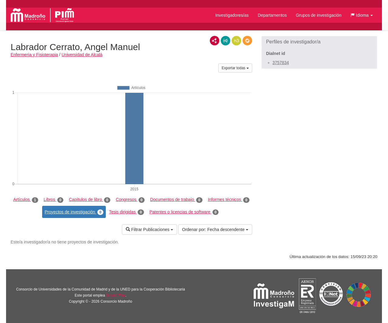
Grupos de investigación (318, 15)
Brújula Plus (115, 295)
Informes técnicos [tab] (228, 199)
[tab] (319, 42)
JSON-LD (225, 41)
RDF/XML (214, 41)
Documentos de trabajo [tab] (176, 199)
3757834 (281, 62)
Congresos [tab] (130, 199)
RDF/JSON (247, 41)
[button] (361, 15)
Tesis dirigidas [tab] (126, 212)
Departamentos (272, 15)
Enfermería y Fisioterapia (34, 54)
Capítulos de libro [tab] (89, 199)
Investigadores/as (232, 15)
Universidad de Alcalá (82, 54)
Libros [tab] (54, 199)
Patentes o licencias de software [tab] (184, 212)
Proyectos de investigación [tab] (74, 212)
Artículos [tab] (25, 199)
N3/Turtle (236, 41)
